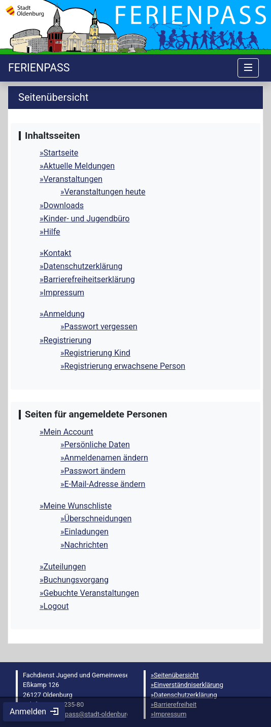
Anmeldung (64, 314)
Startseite (61, 153)
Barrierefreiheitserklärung (89, 279)
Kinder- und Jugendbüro (87, 218)
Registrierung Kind (97, 353)
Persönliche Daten (97, 444)
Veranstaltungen (73, 179)
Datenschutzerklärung (83, 266)
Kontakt (58, 253)
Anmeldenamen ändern (106, 458)
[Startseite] (39, 67)
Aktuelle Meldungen (79, 166)
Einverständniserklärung (188, 684)
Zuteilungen (65, 566)
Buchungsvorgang (76, 580)
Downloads (64, 205)
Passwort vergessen (101, 326)
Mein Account (68, 432)
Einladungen (86, 532)
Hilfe (52, 232)
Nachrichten (86, 545)
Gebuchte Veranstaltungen (91, 593)
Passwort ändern (95, 471)
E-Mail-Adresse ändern (105, 484)
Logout (56, 606)
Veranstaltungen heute (105, 192)
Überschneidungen (98, 518)
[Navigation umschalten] (248, 68)
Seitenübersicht (176, 675)
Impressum (64, 292)
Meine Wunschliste (78, 506)
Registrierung (68, 340)
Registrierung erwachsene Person (125, 366)
